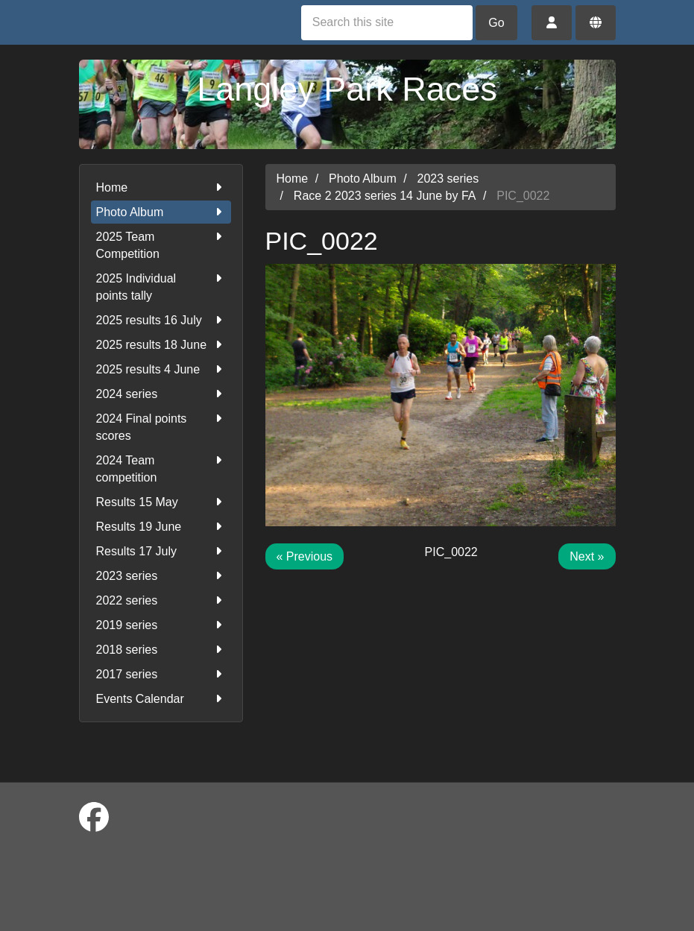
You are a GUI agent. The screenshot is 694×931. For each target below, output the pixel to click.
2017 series (161, 674)
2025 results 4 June (161, 369)
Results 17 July (161, 551)
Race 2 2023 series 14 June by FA (385, 195)
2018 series (161, 649)
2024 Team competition (161, 468)
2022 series (161, 600)
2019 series (161, 625)
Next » (587, 556)
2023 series (161, 575)
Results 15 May (161, 502)
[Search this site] (387, 22)
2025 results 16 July (161, 320)
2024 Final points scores (161, 426)
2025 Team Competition (161, 244)
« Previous (305, 556)
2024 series (161, 394)
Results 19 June (161, 526)
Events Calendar (161, 698)
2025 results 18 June (161, 344)
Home (161, 187)
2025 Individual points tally (161, 286)
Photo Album (161, 212)
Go (496, 22)
